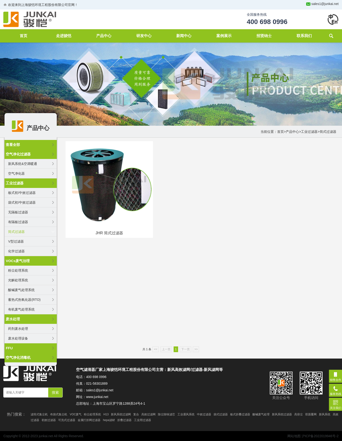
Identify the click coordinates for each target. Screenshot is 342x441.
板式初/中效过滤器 (22, 193)
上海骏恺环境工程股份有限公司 (44, 5)
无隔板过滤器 (18, 212)
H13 (106, 414)
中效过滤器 (204, 414)
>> (196, 349)
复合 (136, 414)
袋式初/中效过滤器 (22, 202)
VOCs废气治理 (18, 261)
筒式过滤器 (328, 132)
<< (155, 349)
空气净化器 (16, 173)
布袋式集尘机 (58, 414)
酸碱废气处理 (261, 414)
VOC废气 (75, 414)
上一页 (166, 349)
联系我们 (304, 36)
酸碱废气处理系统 (21, 290)
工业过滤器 (309, 132)
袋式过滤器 (221, 414)
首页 (23, 36)
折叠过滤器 (124, 420)
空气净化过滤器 (18, 154)
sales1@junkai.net (325, 4)
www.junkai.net (97, 397)
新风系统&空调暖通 (22, 164)
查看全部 (13, 145)
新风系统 (324, 414)
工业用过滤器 (142, 420)
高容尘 (298, 414)
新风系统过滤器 (282, 414)
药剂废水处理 (18, 329)
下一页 (185, 349)
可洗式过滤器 (66, 420)
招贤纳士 (264, 36)
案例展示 (224, 36)
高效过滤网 (148, 414)
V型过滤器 (16, 241)
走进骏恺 (63, 36)
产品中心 (103, 36)
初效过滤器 (49, 420)
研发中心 (144, 36)
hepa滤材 (109, 420)
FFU (9, 348)
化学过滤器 (16, 251)
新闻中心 (183, 36)
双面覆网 (311, 414)
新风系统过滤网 (121, 414)
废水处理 (13, 319)
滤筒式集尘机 (39, 414)
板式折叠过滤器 (240, 414)
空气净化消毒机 (18, 357)
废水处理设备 (18, 338)
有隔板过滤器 (18, 222)
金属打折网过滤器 (89, 420)
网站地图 (294, 436)
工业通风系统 (186, 414)
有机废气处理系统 (21, 309)
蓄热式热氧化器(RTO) (24, 300)
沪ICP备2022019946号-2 (320, 436)
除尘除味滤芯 (166, 414)
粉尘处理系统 (18, 270)
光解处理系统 (18, 280)
